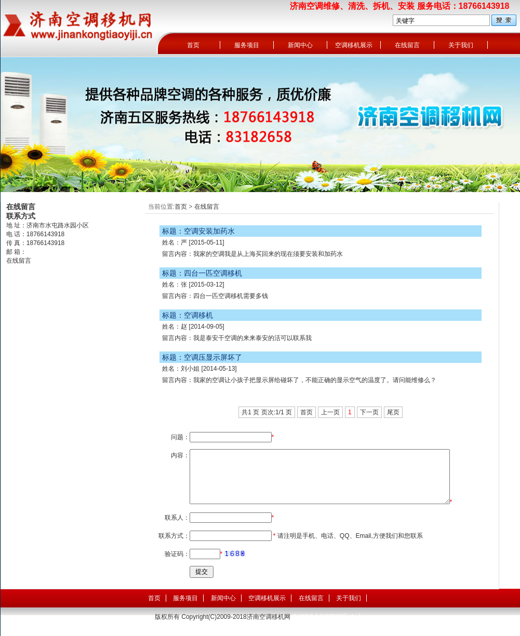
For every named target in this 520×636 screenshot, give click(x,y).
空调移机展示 (353, 45)
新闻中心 (300, 45)
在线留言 (407, 45)
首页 (193, 45)
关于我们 (460, 45)
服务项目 (246, 45)
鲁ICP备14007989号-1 (323, 616)
